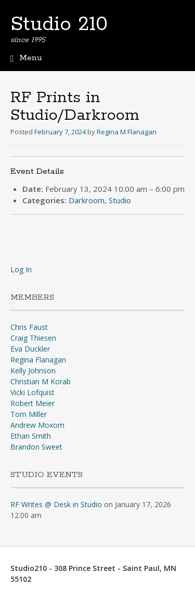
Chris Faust (29, 327)
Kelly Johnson (33, 370)
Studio (120, 200)
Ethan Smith (30, 436)
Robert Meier (32, 403)
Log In (21, 269)
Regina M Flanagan (127, 131)
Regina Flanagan (38, 360)
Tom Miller (28, 414)
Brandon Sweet (36, 447)
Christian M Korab (40, 381)
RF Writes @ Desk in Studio (56, 504)
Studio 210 (59, 24)
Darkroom (87, 200)
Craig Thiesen (33, 338)
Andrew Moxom (37, 425)
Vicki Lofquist (32, 392)
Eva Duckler (30, 349)
